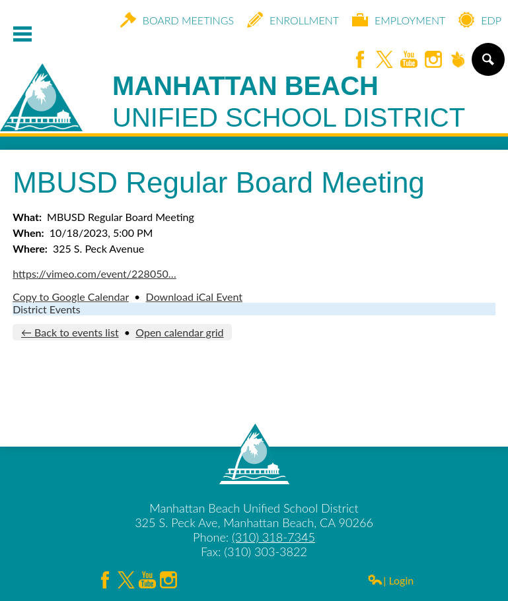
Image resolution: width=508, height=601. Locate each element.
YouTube (408, 60)
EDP (479, 20)
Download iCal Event (194, 296)
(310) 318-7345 (273, 537)
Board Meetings (177, 20)
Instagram (433, 60)
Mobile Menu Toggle (22, 34)
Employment (398, 20)
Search (487, 64)
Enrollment (293, 20)
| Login (390, 580)
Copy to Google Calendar (71, 296)
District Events (46, 309)
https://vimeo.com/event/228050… (94, 273)
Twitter (384, 60)
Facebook (360, 60)
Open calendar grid (179, 332)
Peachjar (457, 60)
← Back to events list (70, 332)
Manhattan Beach (288, 102)
